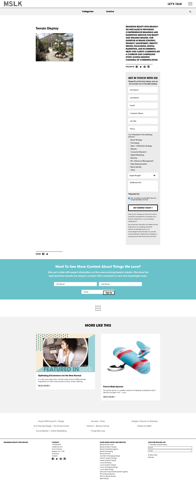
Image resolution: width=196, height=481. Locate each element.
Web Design (104, 477)
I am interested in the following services (140, 136)
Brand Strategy (136, 140)
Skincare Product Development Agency (114, 470)
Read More (43, 385)
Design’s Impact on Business (145, 419)
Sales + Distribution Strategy (141, 146)
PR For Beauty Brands (107, 472)
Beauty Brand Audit (107, 443)
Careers (55, 454)
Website (134, 149)
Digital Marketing (137, 155)
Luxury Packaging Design (109, 465)
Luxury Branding (105, 461)
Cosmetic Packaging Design (110, 454)
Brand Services (105, 452)
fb (137, 67)
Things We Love (98, 429)
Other (133, 170)
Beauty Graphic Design (108, 445)
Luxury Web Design (107, 468)
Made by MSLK (145, 424)
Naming (134, 158)
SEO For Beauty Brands (108, 474)
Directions (55, 452)
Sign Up (119, 292)
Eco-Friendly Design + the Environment (51, 424)
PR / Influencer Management (142, 161)
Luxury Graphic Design (108, 463)
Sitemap (151, 455)
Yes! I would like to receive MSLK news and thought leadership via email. (143, 199)
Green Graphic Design (108, 459)
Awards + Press (98, 419)
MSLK (13, 3)
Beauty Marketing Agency (109, 447)
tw (141, 67)
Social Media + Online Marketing (51, 429)
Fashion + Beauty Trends (98, 424)
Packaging (135, 143)
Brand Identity (136, 167)
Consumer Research (138, 152)
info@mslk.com (57, 445)
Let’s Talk (175, 4)
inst (148, 67)
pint (145, 67)
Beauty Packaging (106, 450)
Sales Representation (139, 164)
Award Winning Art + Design (51, 419)
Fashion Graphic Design (108, 456)
